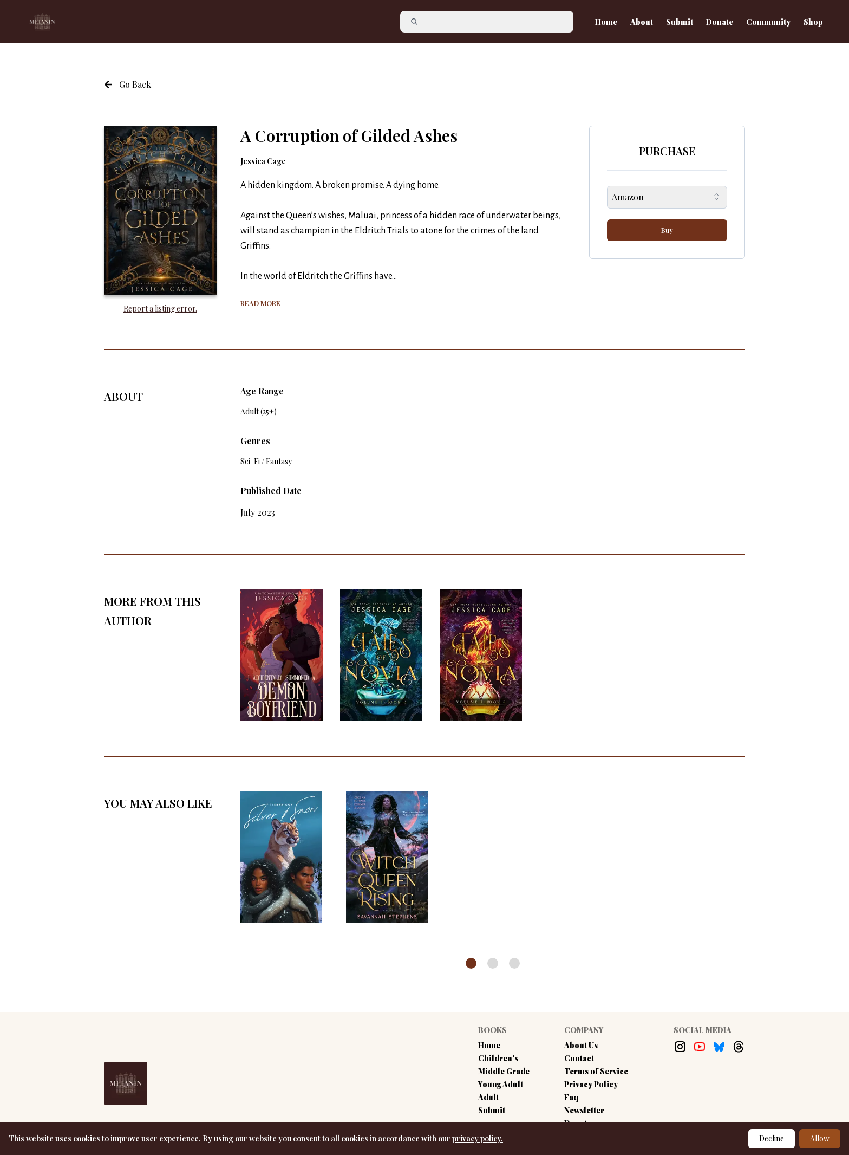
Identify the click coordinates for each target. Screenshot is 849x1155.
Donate (719, 22)
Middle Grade (504, 1071)
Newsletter (584, 1110)
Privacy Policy (591, 1084)
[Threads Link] (738, 1046)
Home (606, 22)
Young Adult (500, 1084)
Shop (813, 22)
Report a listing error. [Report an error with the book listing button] (160, 308)
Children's (498, 1058)
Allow (820, 1138)
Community (768, 22)
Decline (771, 1138)
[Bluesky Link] (719, 1046)
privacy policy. (477, 1138)
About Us (581, 1045)
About (641, 22)
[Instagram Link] (680, 1046)
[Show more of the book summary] (260, 302)
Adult (488, 1097)
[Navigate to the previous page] (127, 84)
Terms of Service (596, 1071)
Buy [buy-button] (667, 230)
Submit (679, 22)
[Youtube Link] (699, 1046)
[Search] (491, 21)
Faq (571, 1097)
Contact (579, 1058)
